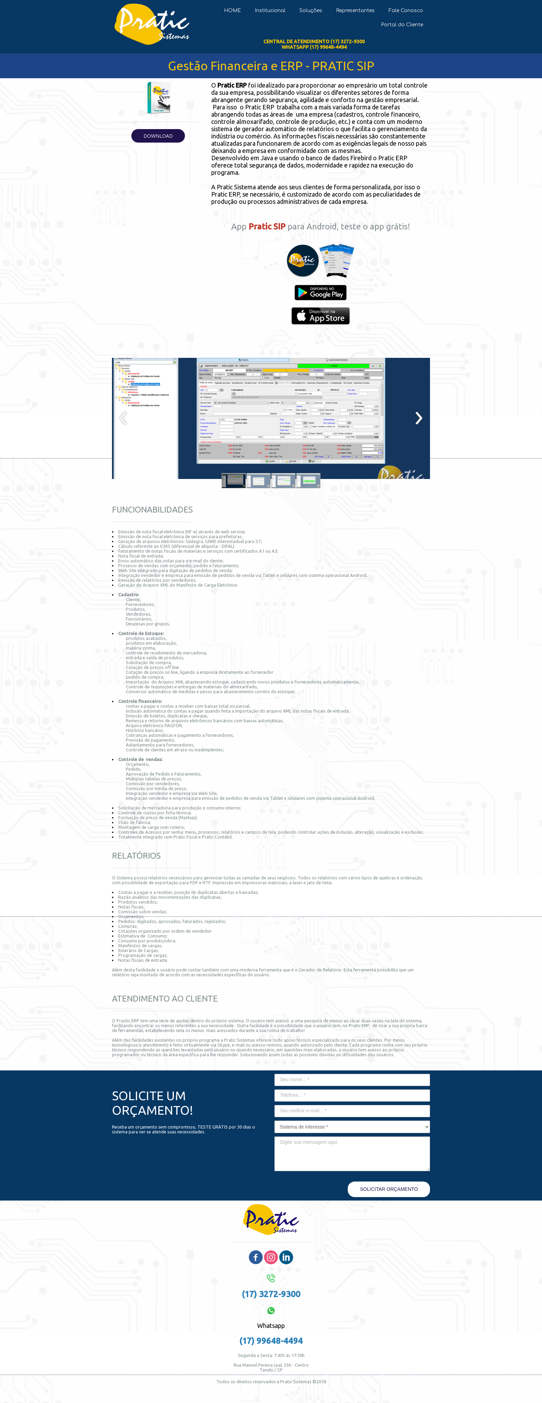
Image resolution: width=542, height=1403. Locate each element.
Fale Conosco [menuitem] (406, 10)
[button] (158, 136)
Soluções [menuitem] (310, 10)
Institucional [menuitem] (270, 10)
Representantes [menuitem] (355, 10)
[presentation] (123, 418)
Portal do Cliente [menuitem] (402, 24)
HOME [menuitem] (232, 10)
